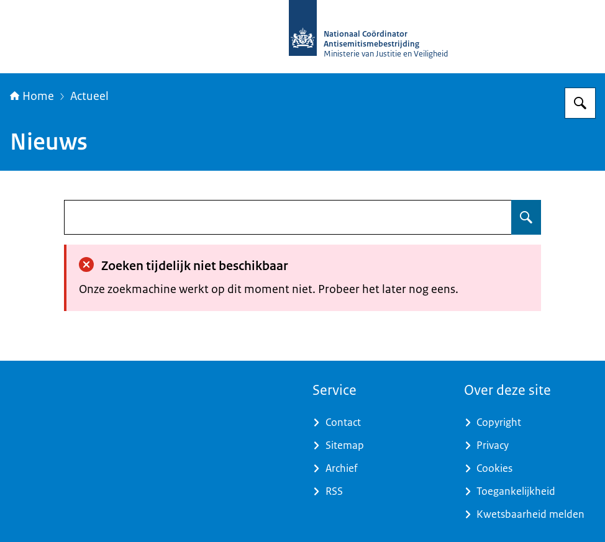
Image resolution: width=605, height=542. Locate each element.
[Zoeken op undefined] (526, 217)
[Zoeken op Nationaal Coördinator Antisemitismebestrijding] (580, 103)
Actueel (89, 96)
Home (32, 96)
